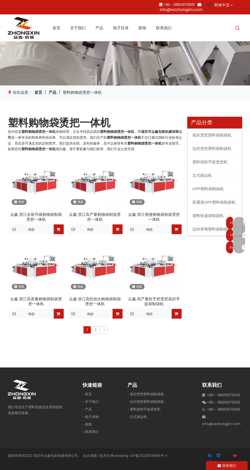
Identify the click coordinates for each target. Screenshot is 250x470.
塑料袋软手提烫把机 (145, 409)
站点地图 (90, 455)
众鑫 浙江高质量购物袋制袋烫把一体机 (36, 301)
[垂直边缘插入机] (125, 63)
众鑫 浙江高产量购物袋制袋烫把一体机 (95, 217)
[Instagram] (44, 4)
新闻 (88, 424)
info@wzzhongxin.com (181, 9)
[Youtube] (36, 4)
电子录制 (92, 416)
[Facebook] (11, 4)
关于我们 (92, 401)
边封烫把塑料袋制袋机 (147, 401)
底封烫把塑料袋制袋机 (147, 394)
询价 (22, 229)
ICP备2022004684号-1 (148, 455)
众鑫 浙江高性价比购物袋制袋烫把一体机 (95, 301)
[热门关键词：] (237, 28)
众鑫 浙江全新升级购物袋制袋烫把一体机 (36, 217)
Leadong (121, 455)
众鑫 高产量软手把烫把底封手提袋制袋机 (154, 301)
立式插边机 (138, 416)
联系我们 (92, 431)
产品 (88, 409)
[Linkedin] (19, 4)
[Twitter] (27, 4)
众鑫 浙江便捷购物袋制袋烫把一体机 (154, 217)
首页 (88, 394)
